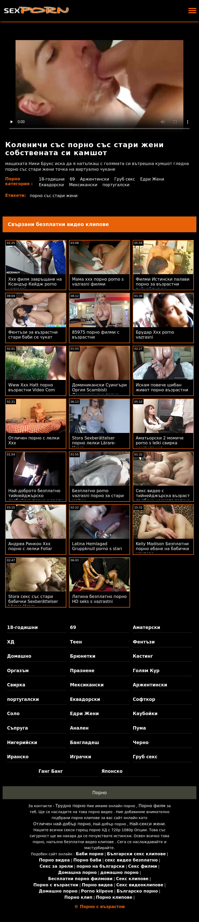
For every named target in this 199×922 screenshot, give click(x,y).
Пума (139, 728)
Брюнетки (82, 656)
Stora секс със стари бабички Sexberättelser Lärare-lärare (33, 601)
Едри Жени (153, 179)
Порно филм (152, 805)
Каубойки (145, 713)
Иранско (18, 756)
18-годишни (51, 179)
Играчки (80, 756)
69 (72, 179)
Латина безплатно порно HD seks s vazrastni (99, 599)
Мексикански (83, 184)
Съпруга (17, 728)
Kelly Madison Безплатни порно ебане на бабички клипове (162, 548)
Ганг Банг (51, 771)
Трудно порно (70, 805)
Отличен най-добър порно (62, 823)
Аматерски (146, 627)
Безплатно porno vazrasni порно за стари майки (98, 495)
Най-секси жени (147, 823)
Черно (141, 742)
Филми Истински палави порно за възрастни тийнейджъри (162, 284)
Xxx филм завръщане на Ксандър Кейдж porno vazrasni (35, 284)
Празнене (82, 670)
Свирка (16, 684)
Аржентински (95, 179)
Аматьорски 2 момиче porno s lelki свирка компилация (159, 443)
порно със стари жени (54, 195)
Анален (79, 728)
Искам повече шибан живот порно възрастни (162, 387)
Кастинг (143, 656)
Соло (13, 713)
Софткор (144, 699)
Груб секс (125, 179)
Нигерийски (22, 742)
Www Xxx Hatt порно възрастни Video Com (31, 387)
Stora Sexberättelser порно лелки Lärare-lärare (94, 443)
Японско (112, 771)
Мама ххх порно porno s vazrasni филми (98, 282)
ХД (10, 641)
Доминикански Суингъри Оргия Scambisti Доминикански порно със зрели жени (99, 392)
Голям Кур (146, 670)
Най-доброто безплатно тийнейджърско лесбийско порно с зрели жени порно (35, 498)
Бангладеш (84, 742)
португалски (117, 184)
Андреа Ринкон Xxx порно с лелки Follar (30, 546)
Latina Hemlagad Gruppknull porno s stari (97, 546)
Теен (76, 641)
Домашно (19, 656)
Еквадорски (51, 184)
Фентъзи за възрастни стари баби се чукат (33, 335)
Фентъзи (144, 641)
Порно (99, 792)
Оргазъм (18, 670)
